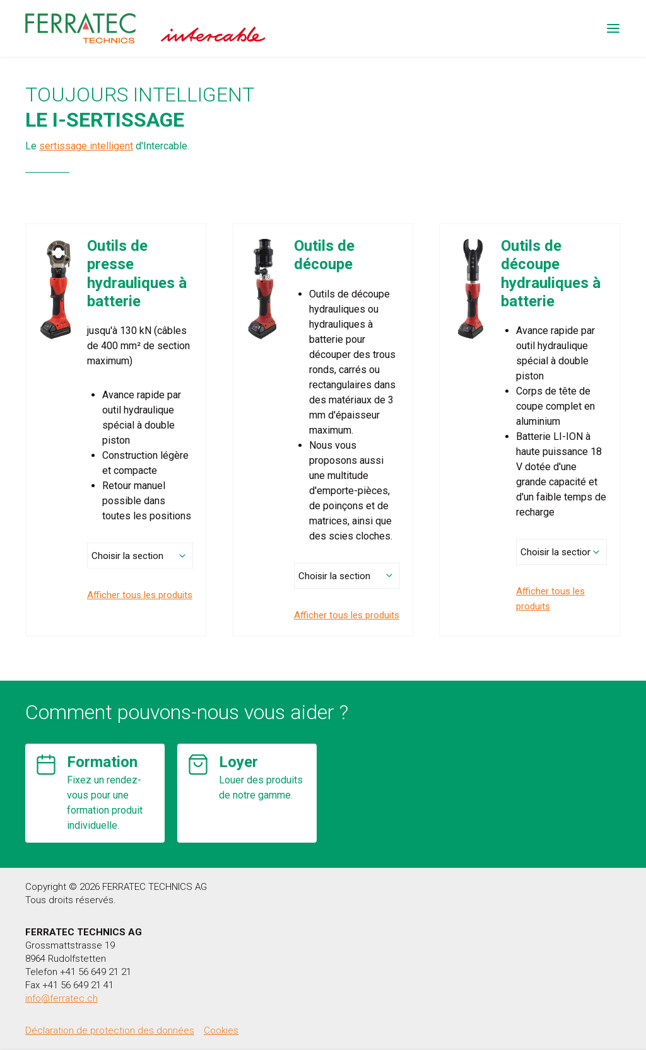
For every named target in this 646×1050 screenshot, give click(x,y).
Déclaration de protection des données (109, 1030)
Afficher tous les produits (139, 595)
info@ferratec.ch (61, 998)
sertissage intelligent (86, 146)
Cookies (221, 1030)
